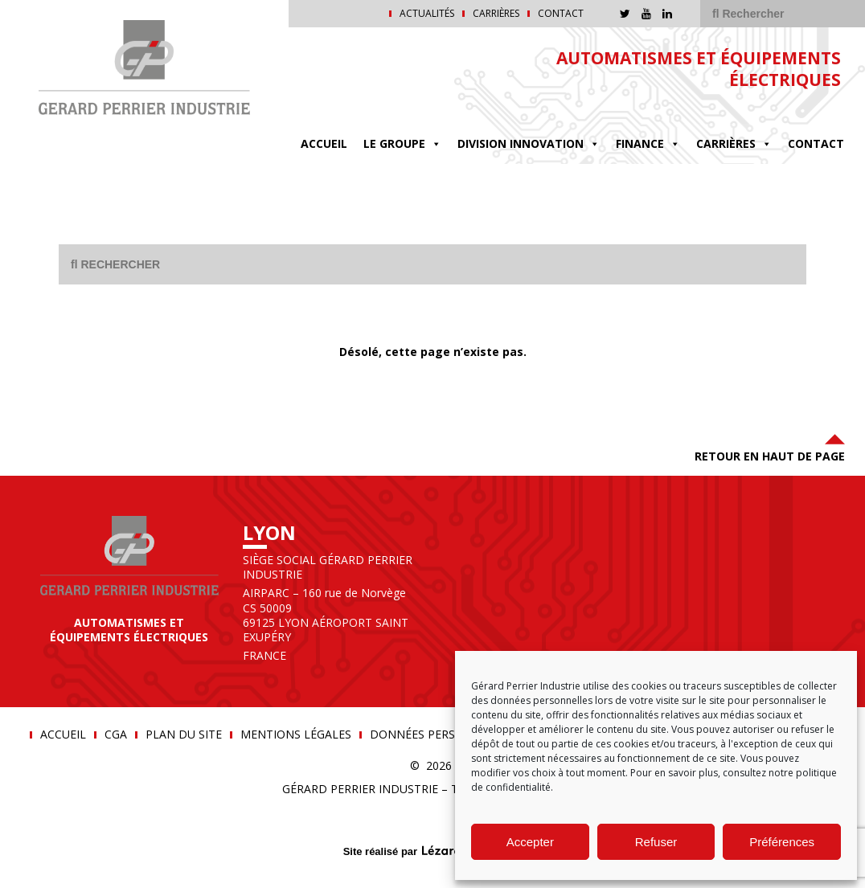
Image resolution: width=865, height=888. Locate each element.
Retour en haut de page (770, 446)
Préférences (781, 842)
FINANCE (648, 144)
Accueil (324, 143)
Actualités (427, 13)
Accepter (530, 842)
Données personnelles (442, 734)
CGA (116, 734)
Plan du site (184, 734)
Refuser (656, 842)
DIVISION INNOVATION (528, 144)
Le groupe (402, 144)
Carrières (496, 13)
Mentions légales (295, 734)
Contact (561, 13)
